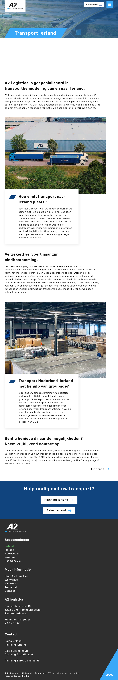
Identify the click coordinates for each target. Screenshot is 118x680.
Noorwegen (12, 553)
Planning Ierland (56, 500)
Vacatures (11, 583)
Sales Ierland (56, 510)
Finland (9, 550)
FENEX (25, 676)
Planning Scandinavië (19, 654)
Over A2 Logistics (16, 576)
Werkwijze (11, 580)
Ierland (9, 546)
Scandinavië (13, 561)
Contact (97, 469)
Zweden (10, 557)
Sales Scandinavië (17, 651)
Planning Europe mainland (22, 660)
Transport (11, 587)
